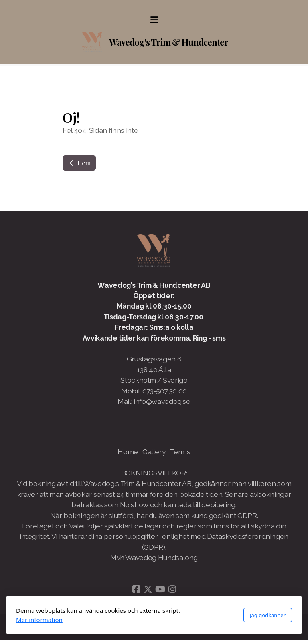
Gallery (154, 451)
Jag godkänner (268, 615)
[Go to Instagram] (172, 589)
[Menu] (154, 20)
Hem (79, 162)
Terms (180, 451)
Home (128, 451)
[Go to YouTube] (160, 589)
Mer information (39, 620)
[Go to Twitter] (148, 589)
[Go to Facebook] (136, 589)
